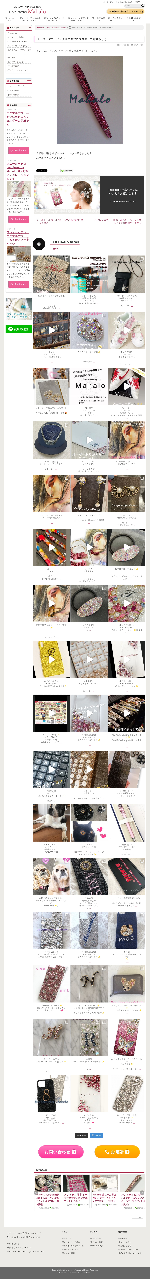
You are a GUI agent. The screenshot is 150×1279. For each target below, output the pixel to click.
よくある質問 (116, 19)
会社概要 (122, 1238)
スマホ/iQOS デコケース (17, 42)
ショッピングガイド (79, 19)
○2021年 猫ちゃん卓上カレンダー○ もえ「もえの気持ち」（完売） (104, 1197)
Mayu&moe (12, 33)
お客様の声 (99, 19)
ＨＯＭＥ (66, 1238)
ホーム (11, 19)
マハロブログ (13, 66)
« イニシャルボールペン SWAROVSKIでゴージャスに (60, 221)
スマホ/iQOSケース (55, 19)
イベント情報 (96, 1242)
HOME (40, 27)
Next (142, 1192)
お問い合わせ (136, 19)
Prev (36, 1192)
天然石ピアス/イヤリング (18, 70)
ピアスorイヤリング (16, 62)
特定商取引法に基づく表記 (130, 1253)
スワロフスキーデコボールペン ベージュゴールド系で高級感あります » (117, 221)
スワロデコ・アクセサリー (18, 46)
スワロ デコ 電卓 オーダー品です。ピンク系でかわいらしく (75, 1197)
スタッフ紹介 (124, 1242)
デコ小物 (11, 58)
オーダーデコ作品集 (30, 19)
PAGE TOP (137, 1217)
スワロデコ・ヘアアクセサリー (19, 51)
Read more (18, 150)
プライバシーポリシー (128, 1249)
